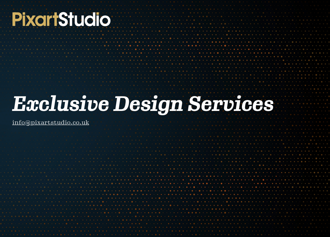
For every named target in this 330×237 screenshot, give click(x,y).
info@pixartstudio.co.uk (50, 122)
